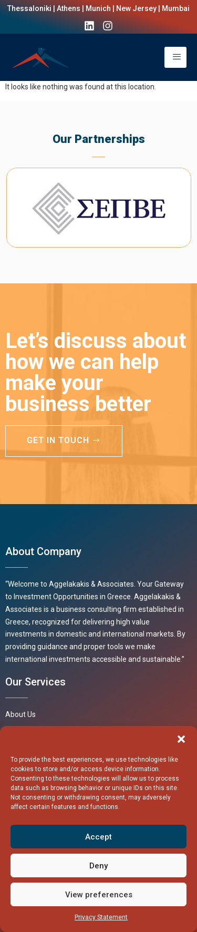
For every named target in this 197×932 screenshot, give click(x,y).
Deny (98, 865)
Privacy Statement (101, 917)
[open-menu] (175, 57)
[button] (181, 739)
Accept (98, 837)
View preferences (98, 894)
